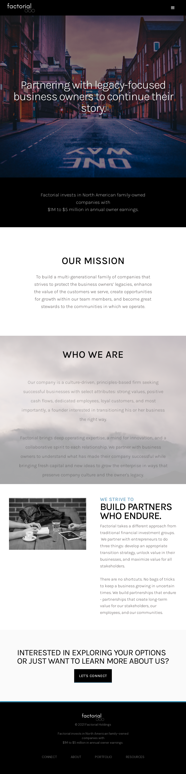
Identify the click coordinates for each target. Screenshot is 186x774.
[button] (108, 8)
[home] (21, 8)
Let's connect (93, 676)
